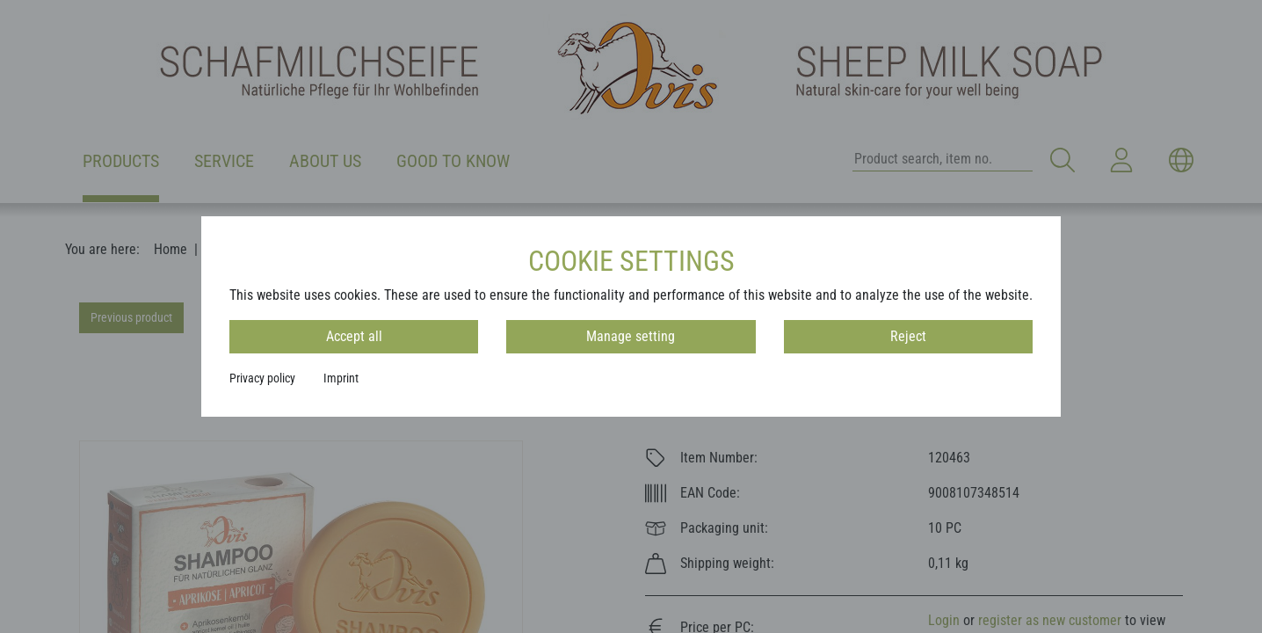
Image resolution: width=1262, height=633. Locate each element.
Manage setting (630, 336)
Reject (908, 336)
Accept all (354, 336)
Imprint (341, 378)
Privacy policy (262, 378)
